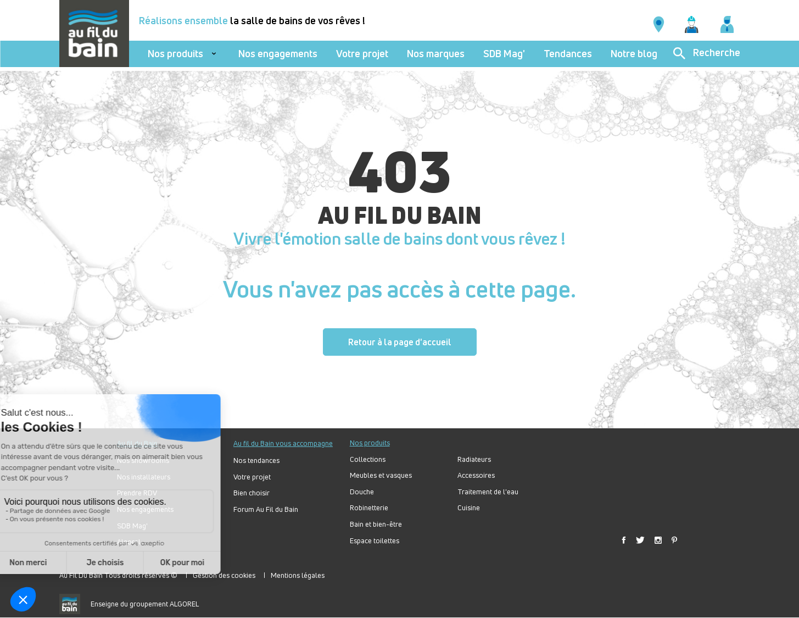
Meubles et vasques (381, 475)
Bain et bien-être (376, 524)
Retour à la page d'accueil (399, 342)
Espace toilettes (374, 540)
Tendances (568, 53)
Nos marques (436, 53)
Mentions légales (298, 575)
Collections (367, 459)
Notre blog (634, 53)
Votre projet (362, 53)
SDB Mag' (504, 53)
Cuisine (468, 507)
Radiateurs (474, 459)
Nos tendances (256, 460)
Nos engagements (277, 53)
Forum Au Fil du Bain (265, 509)
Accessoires (476, 475)
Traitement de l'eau (487, 491)
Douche (362, 491)
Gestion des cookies (224, 575)
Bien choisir (251, 492)
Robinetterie (369, 507)
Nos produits (175, 53)
